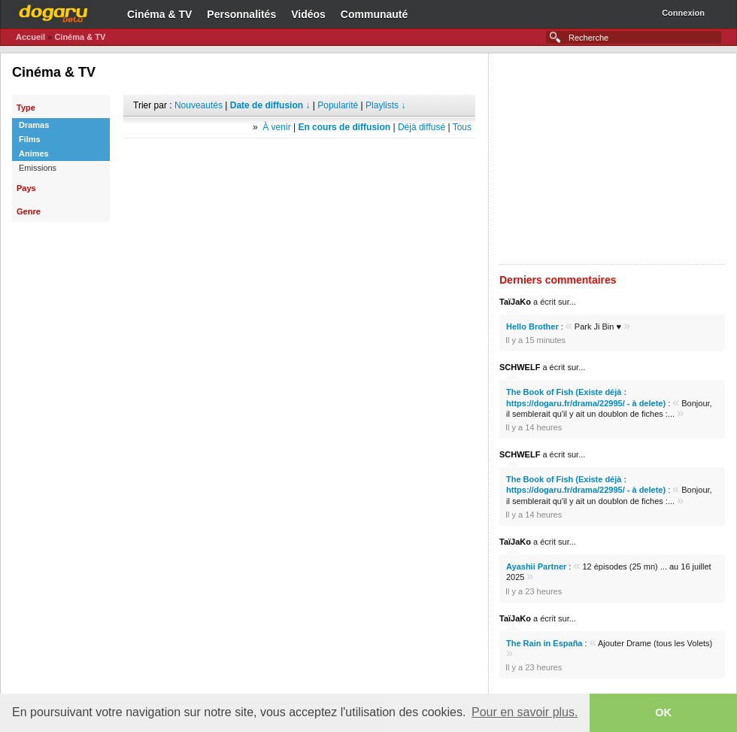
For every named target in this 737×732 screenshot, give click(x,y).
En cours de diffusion (344, 127)
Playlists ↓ (385, 105)
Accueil (30, 36)
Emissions (37, 167)
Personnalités (241, 14)
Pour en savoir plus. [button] (525, 712)
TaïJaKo (515, 301)
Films (30, 139)
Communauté (374, 14)
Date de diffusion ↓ (270, 105)
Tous (462, 127)
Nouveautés (198, 105)
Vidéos (308, 14)
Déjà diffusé (421, 127)
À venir (276, 127)
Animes (34, 153)
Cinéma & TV (159, 14)
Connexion (683, 12)
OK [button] (663, 712)
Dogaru (53, 11)
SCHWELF (519, 367)
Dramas (34, 124)
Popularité (337, 105)
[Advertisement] (299, 161)
